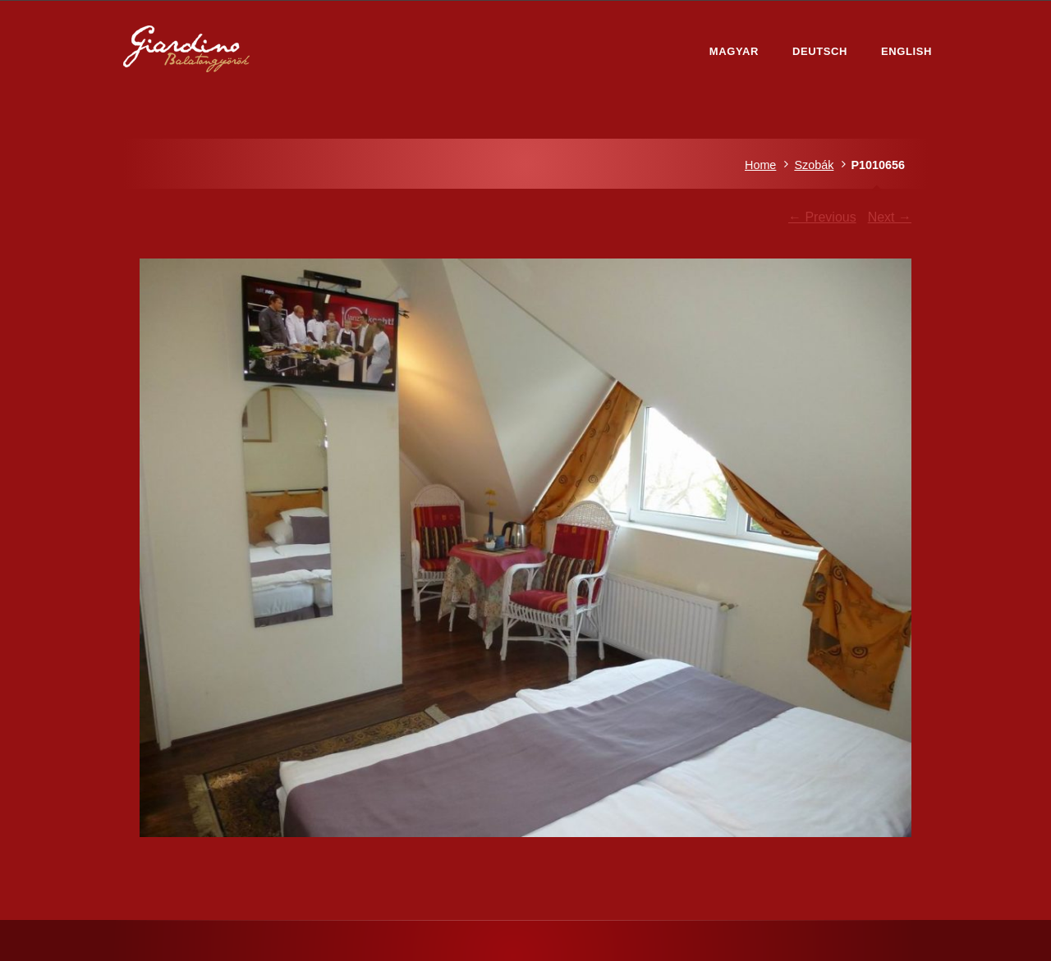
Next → (889, 217)
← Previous (822, 217)
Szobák (813, 165)
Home (760, 165)
